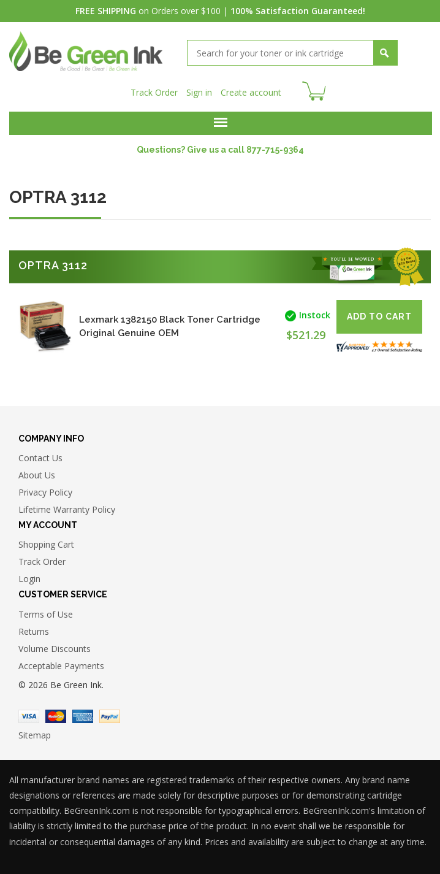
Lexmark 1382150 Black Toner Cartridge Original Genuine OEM (169, 326)
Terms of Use (45, 614)
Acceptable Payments (61, 666)
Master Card (55, 716)
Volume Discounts (54, 648)
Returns (33, 631)
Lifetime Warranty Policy (66, 509)
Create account (251, 92)
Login (29, 579)
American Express (82, 716)
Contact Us (40, 458)
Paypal (109, 716)
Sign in (199, 92)
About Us (36, 475)
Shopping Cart (46, 544)
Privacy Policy (45, 492)
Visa (28, 716)
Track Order (154, 92)
